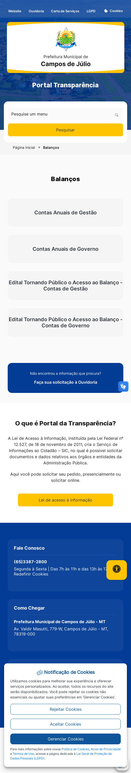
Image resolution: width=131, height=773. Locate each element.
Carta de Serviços (65, 11)
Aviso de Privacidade (106, 749)
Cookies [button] (113, 11)
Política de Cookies (75, 749)
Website (14, 11)
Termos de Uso (23, 754)
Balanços (51, 147)
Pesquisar (65, 129)
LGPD (91, 11)
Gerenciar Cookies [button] (66, 738)
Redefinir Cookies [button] (31, 574)
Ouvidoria (36, 11)
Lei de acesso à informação (65, 500)
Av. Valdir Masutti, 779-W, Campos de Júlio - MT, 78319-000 (61, 631)
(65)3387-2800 (30, 561)
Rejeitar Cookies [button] (66, 709)
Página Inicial (24, 147)
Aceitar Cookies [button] (65, 724)
